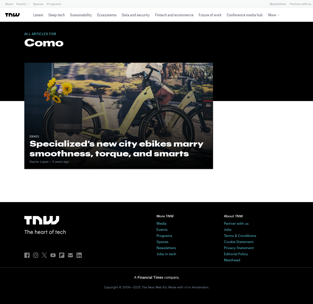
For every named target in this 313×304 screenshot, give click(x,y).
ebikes (34, 136)
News (9, 4)
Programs (54, 4)
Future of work (210, 14)
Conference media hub (245, 14)
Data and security (136, 14)
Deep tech (56, 14)
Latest (38, 14)
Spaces (38, 4)
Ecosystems (107, 14)
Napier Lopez (39, 161)
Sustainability (81, 14)
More (272, 14)
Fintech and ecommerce (174, 14)
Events (21, 4)
